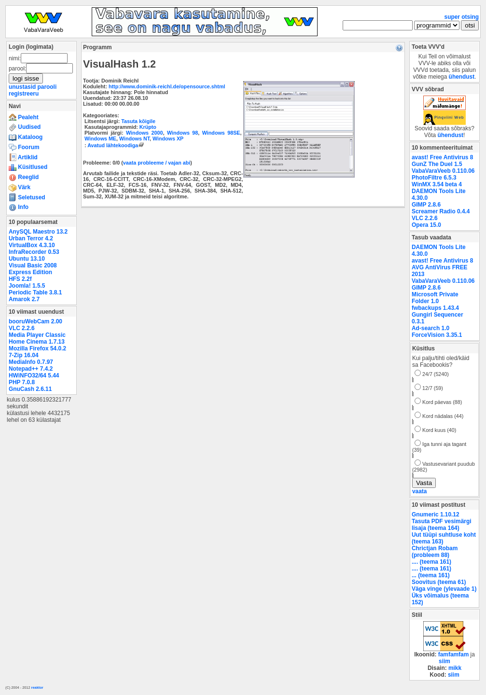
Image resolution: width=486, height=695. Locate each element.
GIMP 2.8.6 (426, 204)
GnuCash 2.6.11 (30, 389)
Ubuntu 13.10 (27, 258)
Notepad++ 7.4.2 (31, 368)
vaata (419, 491)
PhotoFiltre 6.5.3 (434, 177)
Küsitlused (28, 167)
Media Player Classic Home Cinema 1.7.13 (37, 338)
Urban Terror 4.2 (31, 238)
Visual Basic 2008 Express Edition (33, 269)
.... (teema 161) (431, 561)
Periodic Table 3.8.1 (35, 292)
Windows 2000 (144, 133)
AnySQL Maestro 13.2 (38, 231)
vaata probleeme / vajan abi (156, 163)
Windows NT (134, 138)
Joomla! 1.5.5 (27, 285)
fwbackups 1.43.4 (435, 308)
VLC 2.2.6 (22, 328)
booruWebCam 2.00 (35, 321)
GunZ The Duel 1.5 (437, 164)
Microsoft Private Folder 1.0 (435, 298)
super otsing (461, 17)
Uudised (25, 127)
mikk (454, 668)
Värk (19, 187)
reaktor (37, 687)
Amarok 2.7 (24, 299)
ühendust (462, 76)
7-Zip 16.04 (24, 355)
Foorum (24, 147)
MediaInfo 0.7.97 (31, 362)
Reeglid (24, 177)
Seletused (27, 197)
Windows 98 (182, 133)
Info (18, 207)
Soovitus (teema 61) (439, 582)
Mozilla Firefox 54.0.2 (37, 348)
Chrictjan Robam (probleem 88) (435, 551)
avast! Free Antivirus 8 (442, 157)
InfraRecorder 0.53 (34, 252)
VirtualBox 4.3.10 (32, 245)
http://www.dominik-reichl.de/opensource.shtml (167, 86)
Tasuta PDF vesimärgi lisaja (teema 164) (442, 524)
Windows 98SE (221, 133)
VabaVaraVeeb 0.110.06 (443, 170)
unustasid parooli (32, 86)
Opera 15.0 (426, 225)
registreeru (24, 93)
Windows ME (100, 138)
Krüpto (147, 127)
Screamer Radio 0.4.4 (441, 211)
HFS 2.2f (20, 279)
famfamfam (453, 654)
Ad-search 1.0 (430, 328)
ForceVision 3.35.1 (437, 335)
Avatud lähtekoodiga (116, 145)
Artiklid (23, 157)
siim (444, 661)
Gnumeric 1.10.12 (435, 514)
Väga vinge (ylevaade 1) (444, 588)
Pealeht (24, 117)
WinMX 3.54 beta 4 (437, 184)
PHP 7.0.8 (22, 382)
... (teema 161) (431, 575)
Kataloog (25, 137)
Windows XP (168, 138)
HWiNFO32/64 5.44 (34, 375)
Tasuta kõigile (138, 121)
